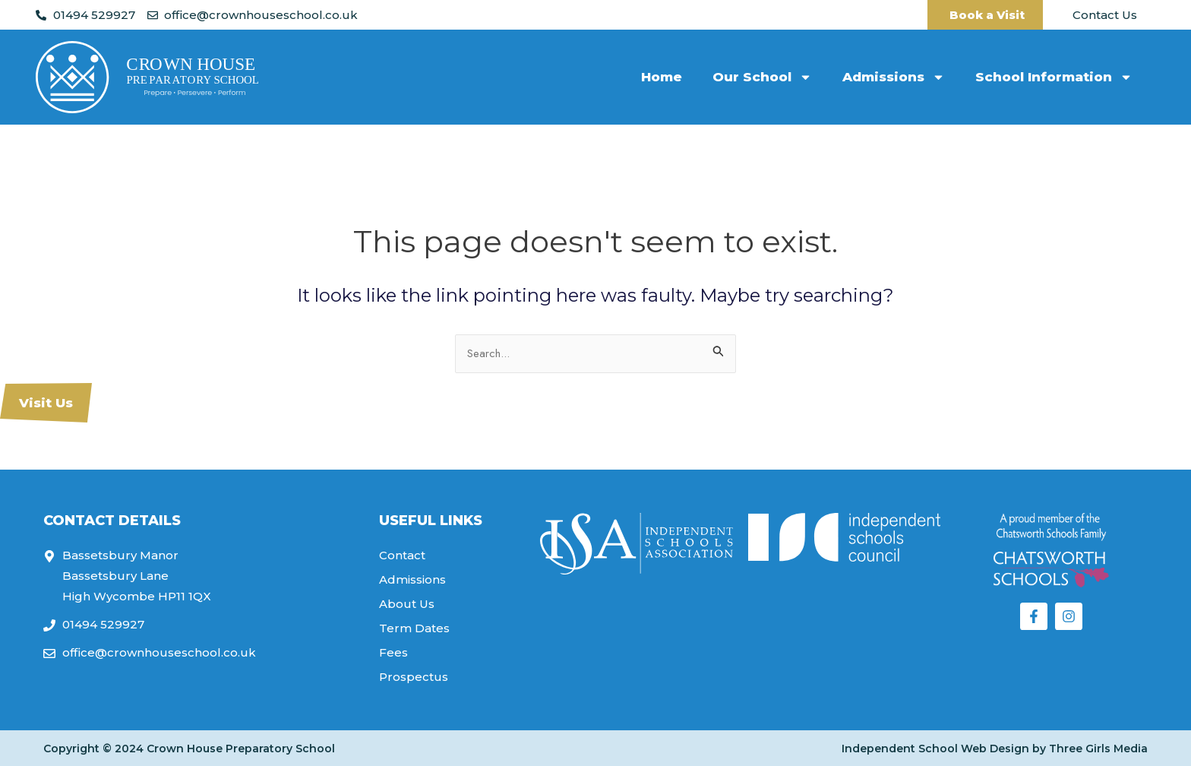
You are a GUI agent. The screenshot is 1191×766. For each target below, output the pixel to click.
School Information (1054, 77)
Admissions (893, 77)
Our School (762, 77)
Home (661, 76)
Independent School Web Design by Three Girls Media (995, 748)
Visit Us (46, 402)
